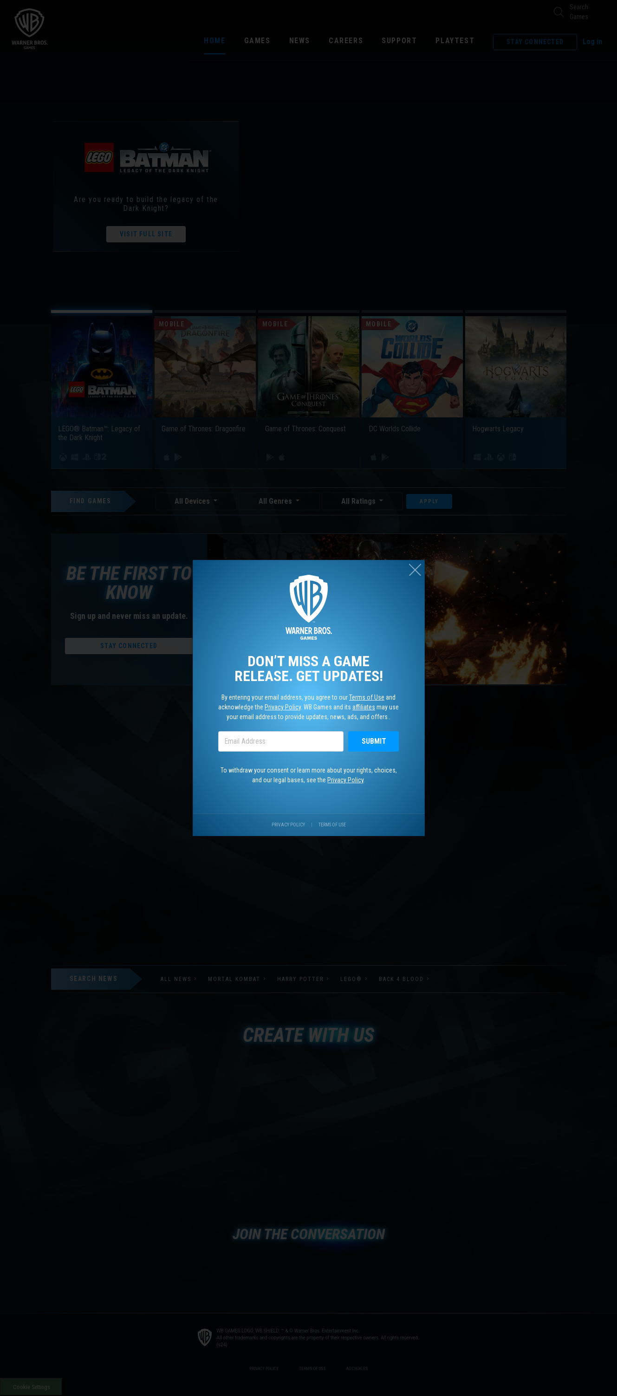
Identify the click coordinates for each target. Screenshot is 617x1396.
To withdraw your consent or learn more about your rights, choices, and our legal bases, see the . (309, 775)
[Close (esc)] (415, 569)
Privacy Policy (283, 707)
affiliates (363, 707)
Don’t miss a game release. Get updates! (308, 668)
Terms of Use (366, 697)
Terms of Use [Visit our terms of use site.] (332, 824)
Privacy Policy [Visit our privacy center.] (288, 824)
